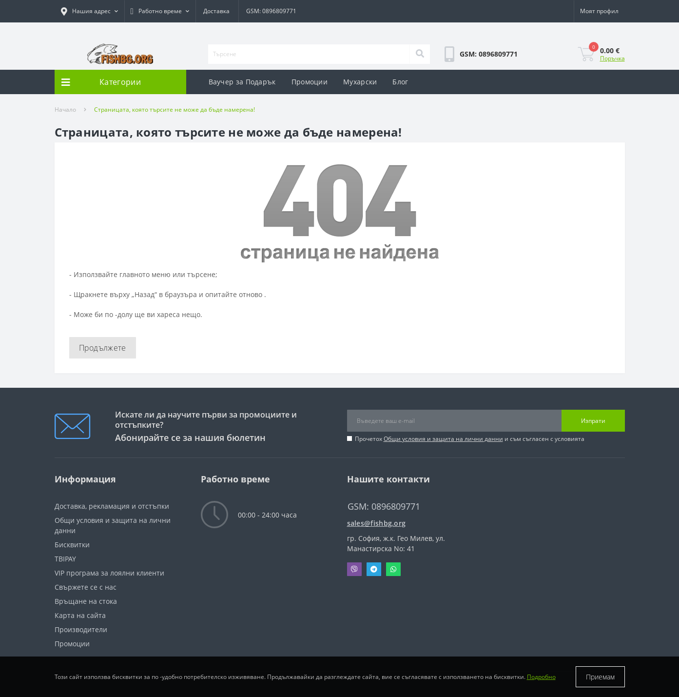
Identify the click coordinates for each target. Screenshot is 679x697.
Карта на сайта (80, 615)
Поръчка (612, 58)
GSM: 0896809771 (271, 11)
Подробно (541, 677)
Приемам (600, 676)
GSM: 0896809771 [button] (384, 506)
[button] (89, 11)
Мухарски (360, 81)
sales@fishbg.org (376, 523)
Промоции (309, 81)
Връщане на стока (86, 601)
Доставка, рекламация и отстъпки (112, 506)
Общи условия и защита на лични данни (443, 439)
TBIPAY (65, 558)
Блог (400, 81)
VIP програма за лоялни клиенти (109, 573)
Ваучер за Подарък (242, 81)
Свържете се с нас (85, 587)
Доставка (216, 11)
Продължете (102, 347)
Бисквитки (72, 544)
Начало (65, 109)
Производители (81, 629)
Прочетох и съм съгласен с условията (469, 439)
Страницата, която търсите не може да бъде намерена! (174, 109)
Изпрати (593, 421)
